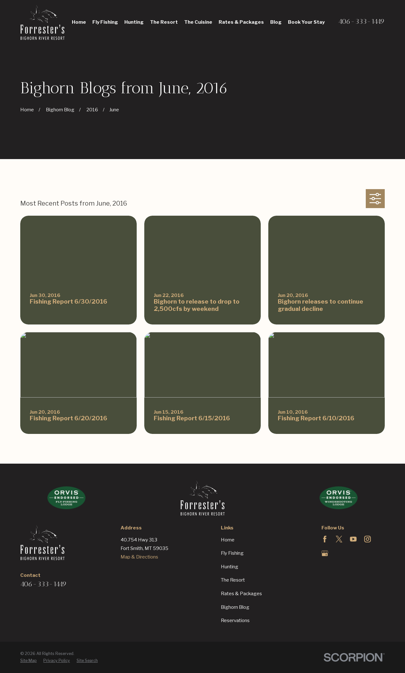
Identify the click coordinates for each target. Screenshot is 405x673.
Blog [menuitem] (276, 22)
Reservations (235, 620)
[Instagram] (367, 539)
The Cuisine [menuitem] (198, 22)
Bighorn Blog (235, 607)
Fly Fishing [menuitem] (105, 22)
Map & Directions (139, 557)
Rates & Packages (241, 593)
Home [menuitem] (79, 22)
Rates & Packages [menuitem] (241, 22)
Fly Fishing (232, 553)
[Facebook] (324, 539)
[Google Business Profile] (324, 553)
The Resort (233, 580)
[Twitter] (339, 539)
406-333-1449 (361, 21)
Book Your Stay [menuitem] (306, 22)
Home (227, 540)
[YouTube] (353, 539)
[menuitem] (28, 660)
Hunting (229, 567)
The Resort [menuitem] (164, 22)
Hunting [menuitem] (134, 22)
